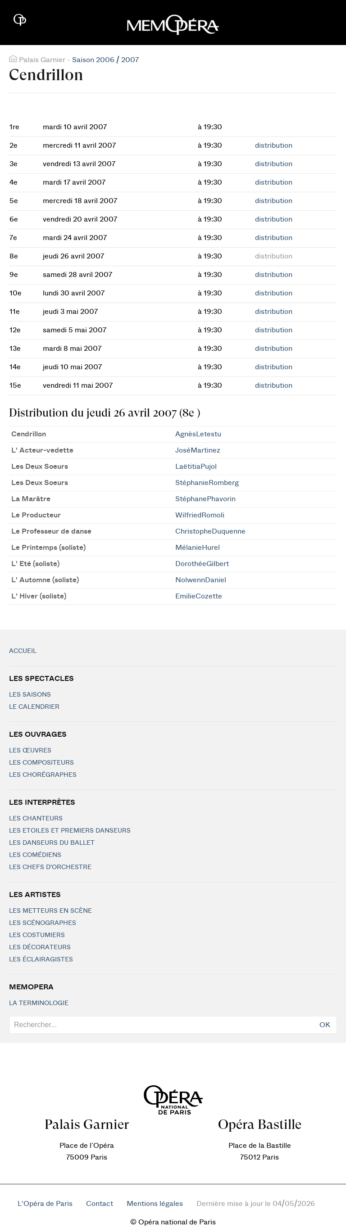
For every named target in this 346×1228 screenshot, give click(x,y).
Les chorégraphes (43, 775)
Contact (99, 1203)
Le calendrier (34, 707)
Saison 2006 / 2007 (105, 59)
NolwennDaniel (200, 580)
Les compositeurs (41, 763)
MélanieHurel (197, 547)
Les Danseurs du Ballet (52, 843)
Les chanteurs (36, 819)
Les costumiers (37, 935)
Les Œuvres (30, 751)
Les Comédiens (35, 855)
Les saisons (30, 695)
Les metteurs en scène (50, 911)
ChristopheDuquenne (210, 531)
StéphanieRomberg (207, 482)
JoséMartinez (197, 450)
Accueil (22, 651)
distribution (273, 145)
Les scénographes (42, 923)
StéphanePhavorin (205, 499)
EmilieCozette (198, 596)
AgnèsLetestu (198, 434)
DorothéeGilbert (202, 563)
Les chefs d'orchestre (50, 867)
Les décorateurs (40, 947)
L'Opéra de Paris (45, 1203)
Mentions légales (155, 1203)
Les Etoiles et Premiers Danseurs (70, 831)
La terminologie (38, 1003)
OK (324, 1025)
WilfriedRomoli (199, 515)
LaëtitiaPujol (196, 466)
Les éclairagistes (41, 959)
